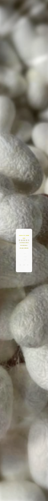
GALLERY (25, 257)
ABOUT (25, 254)
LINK (25, 259)
